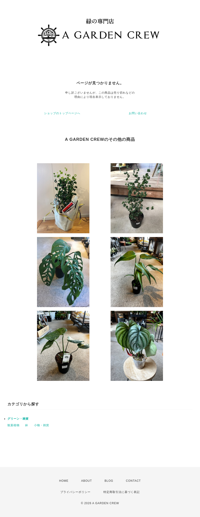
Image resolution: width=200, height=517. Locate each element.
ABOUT (86, 480)
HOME (63, 480)
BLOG (109, 480)
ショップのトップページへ (62, 113)
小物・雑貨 (41, 425)
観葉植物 (13, 425)
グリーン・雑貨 (18, 418)
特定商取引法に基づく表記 (121, 492)
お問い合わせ (138, 113)
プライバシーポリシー (75, 492)
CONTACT (133, 480)
